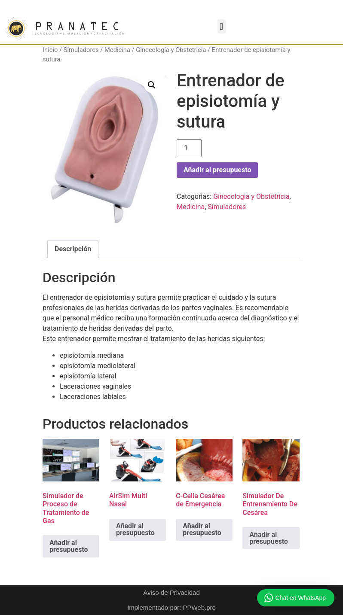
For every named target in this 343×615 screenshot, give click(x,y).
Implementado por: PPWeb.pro (171, 607)
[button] (221, 26)
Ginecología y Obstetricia (171, 50)
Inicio (50, 50)
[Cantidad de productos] (189, 148)
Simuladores (81, 50)
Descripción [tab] (73, 249)
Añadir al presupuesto (217, 170)
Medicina (117, 50)
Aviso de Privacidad (171, 592)
